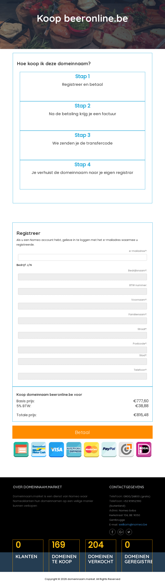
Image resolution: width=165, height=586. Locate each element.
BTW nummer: (138, 286)
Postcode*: (140, 344)
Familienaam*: (137, 315)
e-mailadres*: (138, 251)
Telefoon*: (140, 370)
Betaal (82, 433)
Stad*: (143, 356)
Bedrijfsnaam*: (137, 271)
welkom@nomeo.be (133, 525)
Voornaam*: (139, 300)
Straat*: (142, 329)
